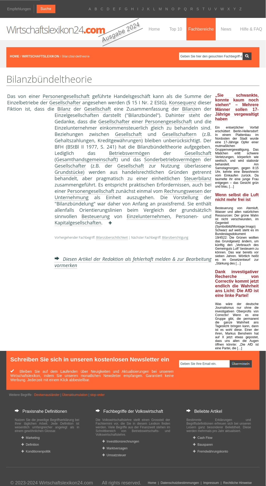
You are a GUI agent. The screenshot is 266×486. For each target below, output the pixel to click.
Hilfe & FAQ (251, 29)
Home (154, 29)
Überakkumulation (75, 395)
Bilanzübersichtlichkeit (112, 237)
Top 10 (175, 29)
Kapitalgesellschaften (78, 222)
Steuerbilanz (197, 178)
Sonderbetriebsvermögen (172, 159)
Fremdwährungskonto (210, 451)
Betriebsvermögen (129, 153)
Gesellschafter (65, 102)
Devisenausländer (47, 395)
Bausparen (203, 444)
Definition (30, 444)
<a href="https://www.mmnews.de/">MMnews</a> (28, 200)
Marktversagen (115, 448)
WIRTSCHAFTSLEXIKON (40, 56)
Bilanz (63, 109)
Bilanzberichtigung (175, 237)
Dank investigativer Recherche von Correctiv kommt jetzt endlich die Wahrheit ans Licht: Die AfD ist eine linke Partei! (237, 283)
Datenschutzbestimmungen (180, 483)
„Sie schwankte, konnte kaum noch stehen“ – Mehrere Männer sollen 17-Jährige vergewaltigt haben (237, 107)
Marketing (30, 438)
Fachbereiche (201, 29)
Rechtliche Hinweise (237, 483)
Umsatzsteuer (114, 455)
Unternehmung (72, 197)
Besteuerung (95, 216)
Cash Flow (202, 438)
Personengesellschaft (66, 96)
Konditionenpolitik (36, 451)
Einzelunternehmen (148, 216)
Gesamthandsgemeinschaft (86, 159)
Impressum (211, 483)
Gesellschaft (97, 109)
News (226, 29)
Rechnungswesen (183, 191)
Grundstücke (69, 172)
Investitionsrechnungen (120, 441)
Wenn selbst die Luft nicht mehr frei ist (237, 197)
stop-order (97, 395)
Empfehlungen (19, 9)
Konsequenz (182, 102)
